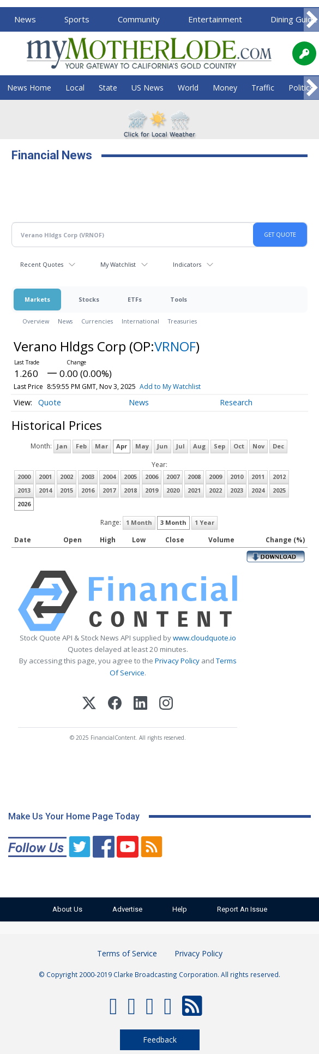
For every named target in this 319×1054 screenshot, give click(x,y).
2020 (172, 490)
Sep (219, 446)
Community (139, 19)
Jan (62, 446)
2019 (151, 490)
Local (75, 87)
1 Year (204, 522)
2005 (130, 476)
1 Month (139, 522)
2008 (194, 476)
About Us (67, 909)
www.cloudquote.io (204, 638)
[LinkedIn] (140, 704)
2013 (24, 490)
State (108, 87)
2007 (172, 476)
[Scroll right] (311, 20)
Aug (199, 446)
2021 (194, 490)
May (142, 446)
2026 (24, 504)
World (188, 87)
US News (147, 87)
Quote (49, 402)
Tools (178, 299)
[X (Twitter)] (89, 704)
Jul (180, 446)
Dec (278, 446)
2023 (236, 490)
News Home (29, 87)
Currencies (97, 321)
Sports (76, 19)
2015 (66, 490)
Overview (35, 321)
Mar (101, 446)
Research (236, 402)
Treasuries (182, 321)
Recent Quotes (41, 264)
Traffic (262, 87)
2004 (109, 476)
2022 (215, 490)
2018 (130, 490)
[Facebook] (115, 704)
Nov (258, 446)
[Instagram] (166, 704)
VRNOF (175, 346)
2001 (45, 476)
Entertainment (215, 19)
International (140, 321)
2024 (257, 490)
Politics (301, 87)
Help (179, 909)
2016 (87, 490)
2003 (87, 476)
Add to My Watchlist (170, 386)
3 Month (173, 522)
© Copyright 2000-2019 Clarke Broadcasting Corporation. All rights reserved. (159, 974)
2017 (109, 490)
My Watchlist (118, 264)
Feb (81, 446)
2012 (279, 476)
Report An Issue (242, 909)
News (25, 19)
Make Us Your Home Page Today (74, 816)
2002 (66, 476)
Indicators (187, 264)
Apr (121, 446)
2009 (215, 476)
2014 (45, 490)
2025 (279, 490)
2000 (24, 476)
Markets (37, 299)
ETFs (135, 299)
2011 (257, 476)
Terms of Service (127, 953)
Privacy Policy (177, 661)
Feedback (160, 1039)
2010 (236, 476)
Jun (162, 446)
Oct (238, 446)
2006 (151, 476)
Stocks (89, 299)
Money (225, 87)
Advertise (127, 909)
